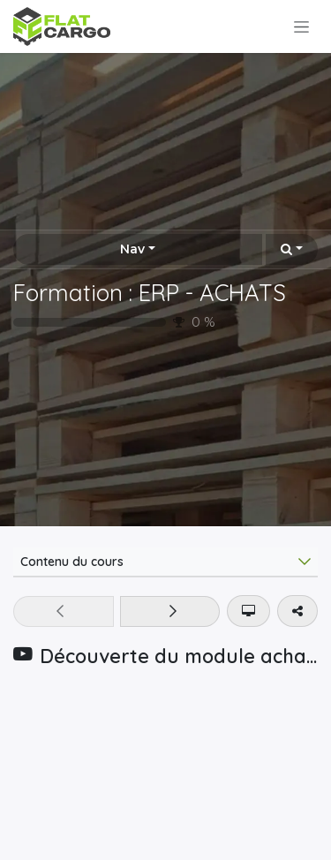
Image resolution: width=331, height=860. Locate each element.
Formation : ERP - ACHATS (149, 292)
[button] (292, 249)
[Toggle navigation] (301, 26)
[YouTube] (165, 768)
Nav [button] (132, 249)
